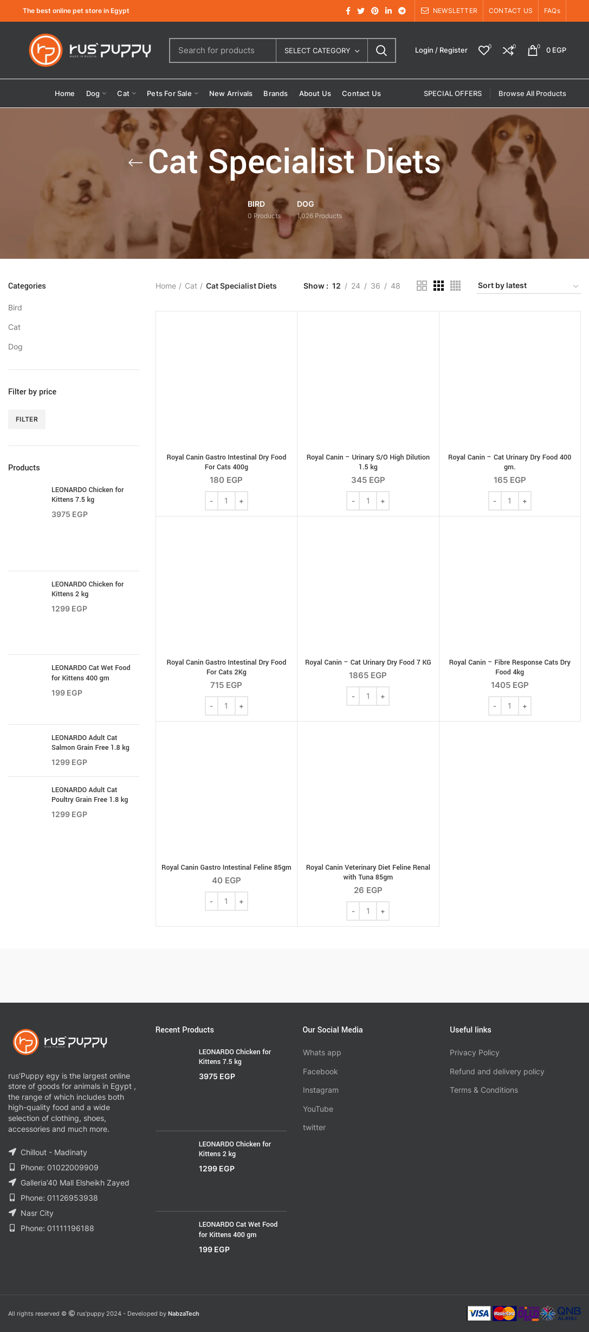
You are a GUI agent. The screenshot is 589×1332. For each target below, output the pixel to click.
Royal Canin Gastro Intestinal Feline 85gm (226, 867)
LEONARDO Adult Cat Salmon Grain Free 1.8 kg (90, 743)
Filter (27, 419)
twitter (314, 1127)
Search (381, 50)
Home (166, 285)
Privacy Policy (475, 1052)
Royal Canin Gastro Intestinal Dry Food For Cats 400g (227, 462)
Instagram (321, 1089)
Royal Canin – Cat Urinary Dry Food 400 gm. (509, 462)
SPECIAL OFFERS (453, 93)
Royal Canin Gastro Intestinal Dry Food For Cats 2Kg (227, 667)
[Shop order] (529, 287)
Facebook (320, 1071)
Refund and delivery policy (497, 1071)
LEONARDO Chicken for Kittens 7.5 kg (87, 495)
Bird (15, 307)
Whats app (322, 1052)
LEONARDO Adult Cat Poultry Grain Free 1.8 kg (89, 795)
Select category (317, 50)
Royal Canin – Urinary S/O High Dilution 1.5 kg (368, 462)
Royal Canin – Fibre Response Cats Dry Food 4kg (510, 667)
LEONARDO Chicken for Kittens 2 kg (87, 589)
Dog (15, 346)
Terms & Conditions (484, 1089)
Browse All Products (532, 93)
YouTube (318, 1108)
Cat (14, 327)
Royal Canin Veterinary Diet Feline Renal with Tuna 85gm (368, 872)
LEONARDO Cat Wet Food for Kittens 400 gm (91, 673)
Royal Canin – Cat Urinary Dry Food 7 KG (368, 662)
